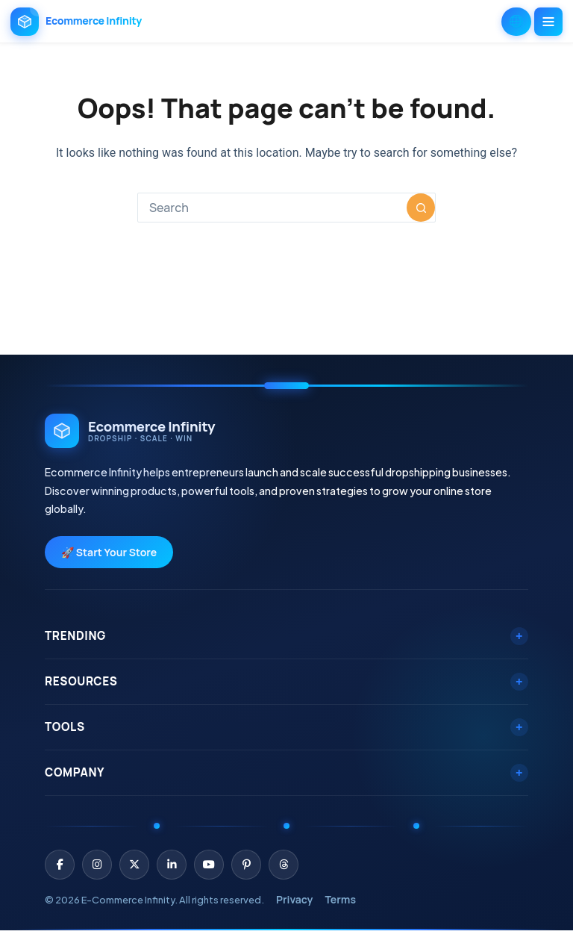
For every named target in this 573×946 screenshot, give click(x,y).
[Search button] (421, 207)
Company (286, 772)
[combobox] (272, 208)
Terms (340, 899)
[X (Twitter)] (134, 865)
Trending (286, 635)
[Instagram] (97, 865)
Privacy (294, 899)
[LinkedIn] (172, 865)
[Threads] (283, 865)
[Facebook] (60, 865)
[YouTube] (209, 865)
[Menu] (548, 21)
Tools (286, 727)
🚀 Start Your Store (109, 552)
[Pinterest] (246, 865)
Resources (286, 681)
